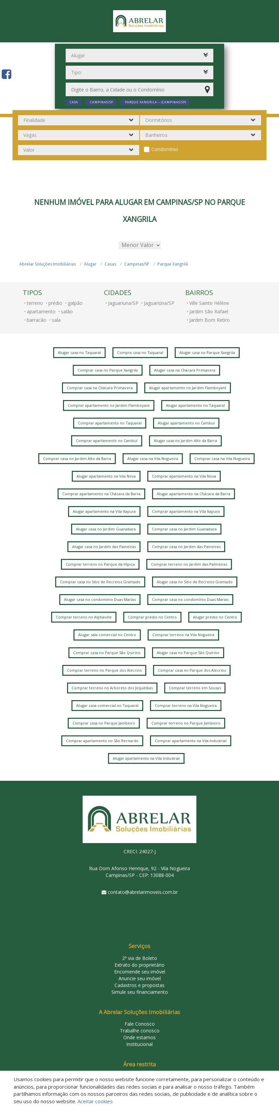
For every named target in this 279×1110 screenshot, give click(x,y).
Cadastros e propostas (139, 985)
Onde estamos (139, 1037)
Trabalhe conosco (139, 1030)
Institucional (139, 1044)
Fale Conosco (140, 1024)
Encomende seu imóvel (139, 971)
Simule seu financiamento (139, 992)
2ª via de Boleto (139, 958)
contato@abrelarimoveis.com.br (143, 892)
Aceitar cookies (95, 1101)
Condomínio (164, 149)
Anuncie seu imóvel (140, 978)
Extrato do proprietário (139, 965)
